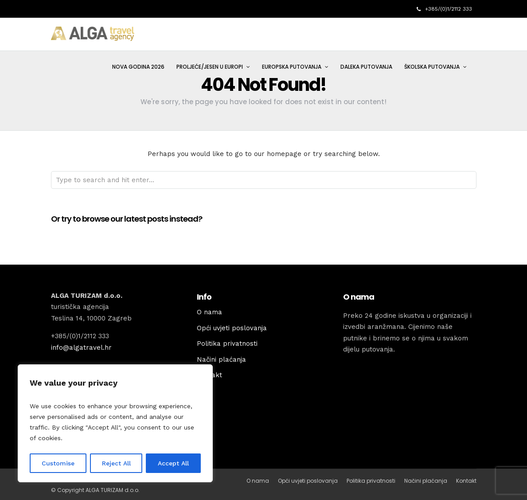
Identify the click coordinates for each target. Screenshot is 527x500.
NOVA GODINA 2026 (138, 66)
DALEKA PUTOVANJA (366, 66)
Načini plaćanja (221, 359)
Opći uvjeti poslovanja (232, 328)
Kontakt (466, 480)
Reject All (116, 463)
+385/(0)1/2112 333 (444, 9)
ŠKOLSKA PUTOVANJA (432, 66)
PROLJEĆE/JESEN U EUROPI (209, 66)
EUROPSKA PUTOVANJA (291, 66)
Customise (58, 463)
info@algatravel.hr (81, 348)
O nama (209, 312)
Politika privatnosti (227, 344)
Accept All (173, 463)
